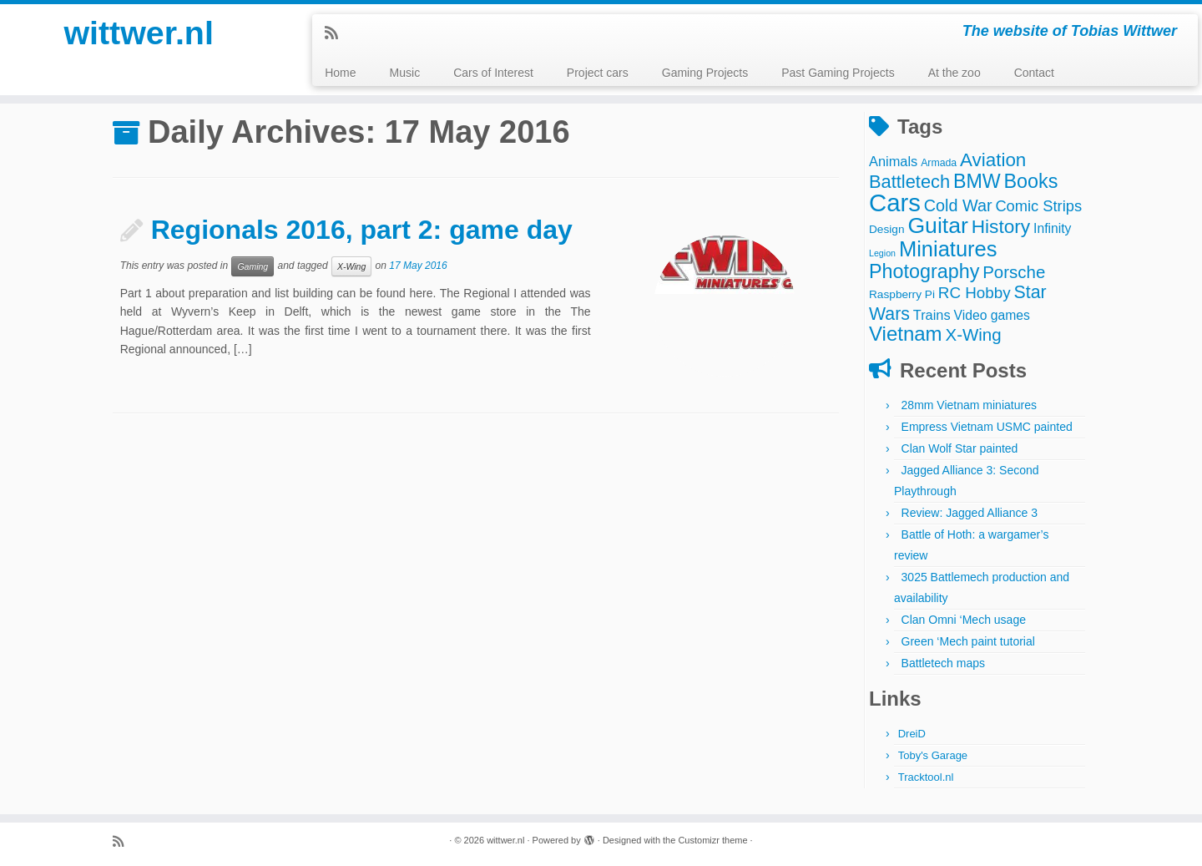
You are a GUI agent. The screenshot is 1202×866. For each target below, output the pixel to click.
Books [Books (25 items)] (1031, 181)
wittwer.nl (139, 33)
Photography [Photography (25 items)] (924, 271)
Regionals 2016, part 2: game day (362, 230)
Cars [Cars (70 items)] (895, 202)
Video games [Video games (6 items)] (992, 315)
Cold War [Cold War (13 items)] (958, 205)
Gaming (252, 266)
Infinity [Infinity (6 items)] (1052, 228)
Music (405, 72)
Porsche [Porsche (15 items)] (1013, 271)
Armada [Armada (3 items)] (939, 163)
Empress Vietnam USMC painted (987, 426)
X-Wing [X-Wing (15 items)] (974, 334)
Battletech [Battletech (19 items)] (909, 181)
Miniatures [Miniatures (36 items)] (948, 249)
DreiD (912, 733)
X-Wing (351, 266)
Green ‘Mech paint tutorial (968, 641)
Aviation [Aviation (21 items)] (993, 159)
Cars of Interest (493, 72)
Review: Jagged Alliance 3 (970, 512)
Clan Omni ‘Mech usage (964, 619)
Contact (1034, 72)
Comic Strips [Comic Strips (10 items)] (1038, 206)
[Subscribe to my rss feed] (337, 33)
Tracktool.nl (926, 777)
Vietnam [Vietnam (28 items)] (905, 333)
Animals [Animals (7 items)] (893, 161)
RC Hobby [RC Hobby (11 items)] (974, 292)
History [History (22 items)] (1001, 226)
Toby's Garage (932, 755)
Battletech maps (943, 663)
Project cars (598, 72)
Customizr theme (712, 840)
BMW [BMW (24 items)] (977, 181)
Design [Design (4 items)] (887, 229)
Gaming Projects (705, 72)
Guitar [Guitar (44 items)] (937, 225)
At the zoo (954, 72)
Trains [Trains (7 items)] (932, 314)
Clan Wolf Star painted (960, 448)
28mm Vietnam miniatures (969, 405)
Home (340, 72)
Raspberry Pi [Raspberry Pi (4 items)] (902, 294)
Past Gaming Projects (837, 72)
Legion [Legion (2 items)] (882, 253)
